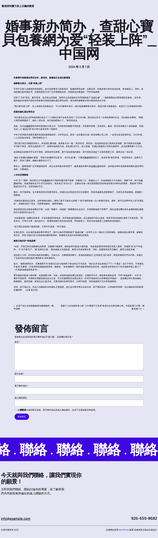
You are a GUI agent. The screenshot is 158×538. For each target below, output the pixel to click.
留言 (17, 342)
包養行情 (95, 166)
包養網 (27, 126)
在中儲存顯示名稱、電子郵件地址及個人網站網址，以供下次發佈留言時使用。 (57, 410)
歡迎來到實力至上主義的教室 (20, 6)
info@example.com (18, 518)
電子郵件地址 (21, 385)
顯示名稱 (19, 373)
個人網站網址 (21, 397)
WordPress (124, 529)
